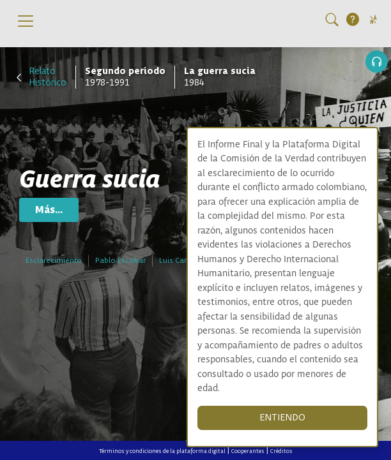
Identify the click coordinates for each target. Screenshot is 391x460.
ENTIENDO (282, 418)
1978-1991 (125, 77)
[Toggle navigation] (25, 21)
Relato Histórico (47, 77)
